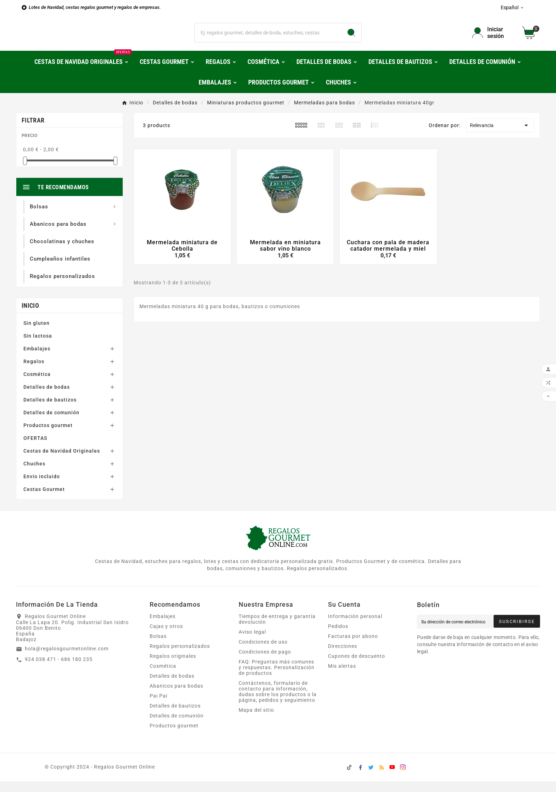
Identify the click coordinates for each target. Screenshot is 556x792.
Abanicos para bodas (176, 696)
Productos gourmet (48, 436)
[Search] (351, 38)
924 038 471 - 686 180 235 (59, 670)
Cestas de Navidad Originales (61, 461)
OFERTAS (35, 449)
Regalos (33, 372)
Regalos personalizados (180, 657)
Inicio (30, 316)
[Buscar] (268, 38)
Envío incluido (41, 487)
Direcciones (342, 657)
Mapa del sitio (256, 720)
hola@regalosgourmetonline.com (67, 659)
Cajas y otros (166, 637)
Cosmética (37, 385)
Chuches (34, 474)
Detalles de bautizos (50, 410)
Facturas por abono (353, 647)
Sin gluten (36, 334)
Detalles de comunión (51, 423)
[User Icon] (493, 38)
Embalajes (36, 359)
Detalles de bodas (46, 397)
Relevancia (500, 136)
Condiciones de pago (265, 662)
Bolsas (158, 647)
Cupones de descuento (356, 667)
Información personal (355, 627)
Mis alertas (342, 676)
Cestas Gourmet (44, 500)
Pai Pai (158, 706)
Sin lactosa (37, 346)
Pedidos (338, 637)
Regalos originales (173, 667)
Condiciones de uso (263, 652)
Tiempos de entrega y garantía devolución (277, 629)
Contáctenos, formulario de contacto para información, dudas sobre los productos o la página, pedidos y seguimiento (278, 702)
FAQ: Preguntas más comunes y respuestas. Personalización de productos (277, 678)
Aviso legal (252, 642)
